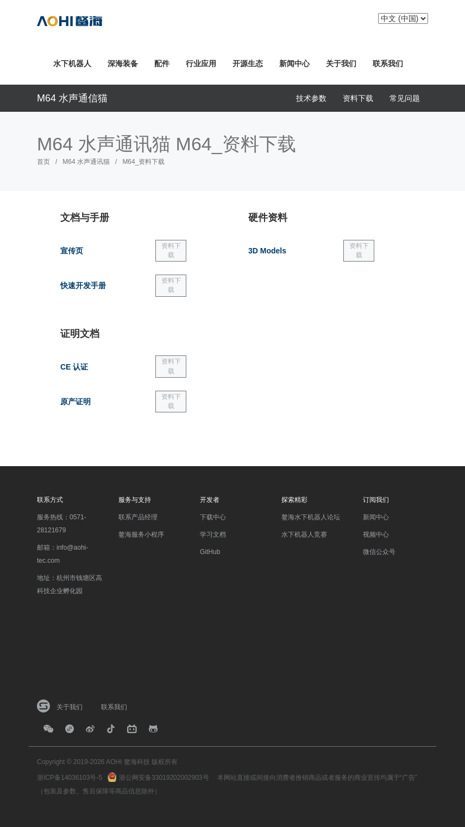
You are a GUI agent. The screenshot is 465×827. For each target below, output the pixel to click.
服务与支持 (134, 500)
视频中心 (376, 534)
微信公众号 (379, 552)
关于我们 (341, 63)
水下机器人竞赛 (304, 534)
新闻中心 (294, 63)
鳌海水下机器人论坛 (310, 517)
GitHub (210, 552)
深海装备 (123, 63)
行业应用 (201, 63)
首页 (43, 162)
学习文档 (213, 534)
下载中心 (213, 517)
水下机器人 (72, 63)
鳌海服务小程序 (141, 534)
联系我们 (388, 63)
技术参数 (311, 98)
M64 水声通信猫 (72, 98)
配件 (161, 63)
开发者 (209, 500)
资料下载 (358, 98)
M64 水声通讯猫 (86, 162)
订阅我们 (376, 500)
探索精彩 (294, 500)
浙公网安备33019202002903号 (164, 777)
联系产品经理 (138, 517)
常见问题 (404, 98)
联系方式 (50, 500)
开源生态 (247, 63)
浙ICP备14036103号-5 (69, 777)
